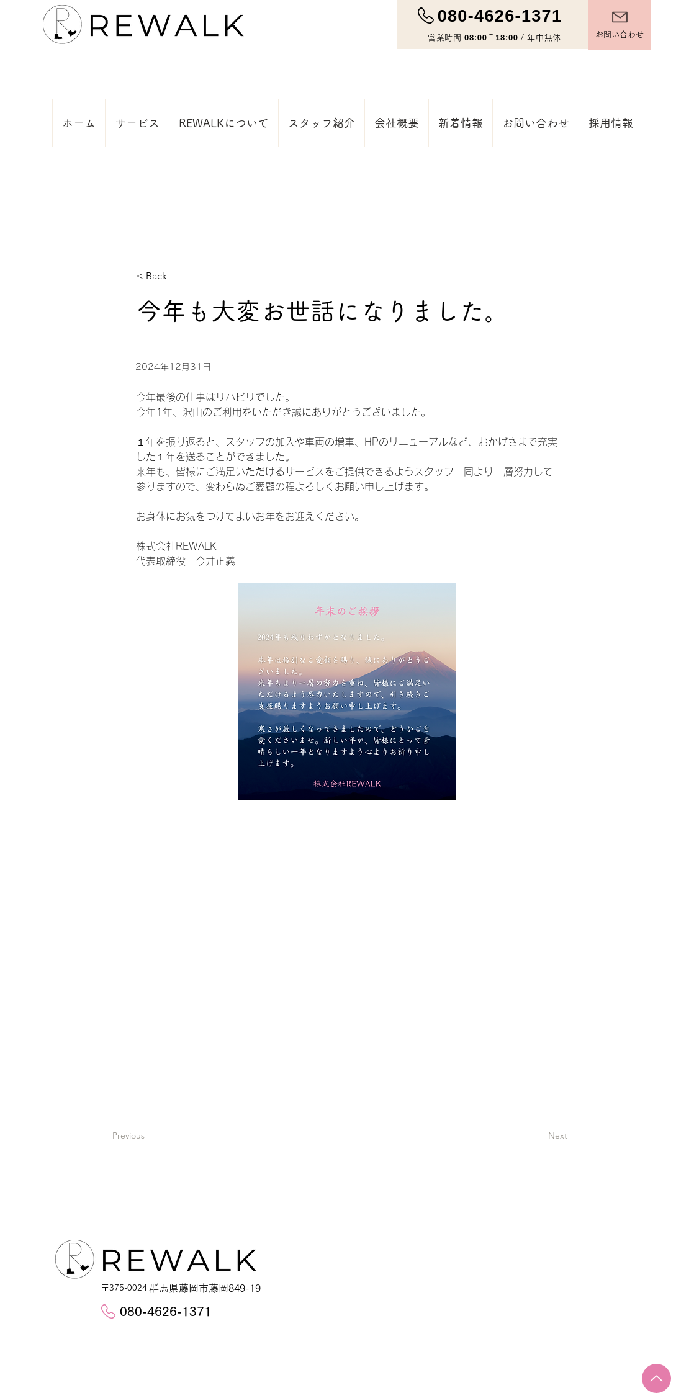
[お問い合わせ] (619, 25)
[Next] (589, 1136)
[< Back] (178, 276)
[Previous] (153, 1136)
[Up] (656, 1378)
